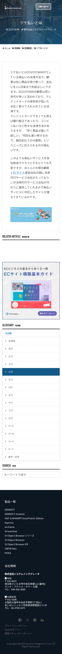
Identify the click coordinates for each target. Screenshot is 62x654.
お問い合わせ (43, 6)
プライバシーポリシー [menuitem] (16, 625)
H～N (11, 433)
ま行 (11, 394)
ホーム (6, 48)
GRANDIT (10, 509)
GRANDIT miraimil (15, 514)
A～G (11, 425)
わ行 (11, 418)
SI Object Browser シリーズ (19, 535)
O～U (11, 441)
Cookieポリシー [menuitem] (13, 629)
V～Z (11, 449)
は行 (11, 387)
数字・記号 (14, 456)
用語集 (16, 48)
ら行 (11, 410)
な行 (11, 379)
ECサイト (19, 172)
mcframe (10, 526)
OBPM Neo (11, 548)
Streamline (11, 531)
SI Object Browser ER (16, 544)
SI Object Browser (15, 539)
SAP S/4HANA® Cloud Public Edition (24, 518)
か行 (11, 356)
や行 (11, 402)
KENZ (8, 552)
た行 (11, 371)
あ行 (11, 348)
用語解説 (27, 48)
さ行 (11, 364)
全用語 (12, 340)
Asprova (9, 522)
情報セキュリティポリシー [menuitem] (18, 633)
